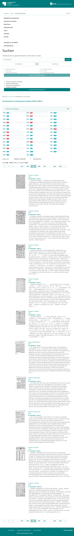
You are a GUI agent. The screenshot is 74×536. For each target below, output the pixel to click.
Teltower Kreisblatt (11, 87)
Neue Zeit (8, 71)
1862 (4, 132)
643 (60, 166)
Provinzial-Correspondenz (13, 85)
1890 (51, 132)
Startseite (6, 13)
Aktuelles (6, 33)
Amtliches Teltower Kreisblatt (14, 82)
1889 (51, 129)
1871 (27, 116)
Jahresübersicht (8, 27)
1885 (51, 116)
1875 (27, 129)
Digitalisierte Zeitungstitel (11, 18)
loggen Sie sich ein (9, 96)
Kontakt (6, 37)
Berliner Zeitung (10, 69)
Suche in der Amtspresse (37, 90)
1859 (4, 122)
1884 (51, 112)
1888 (51, 125)
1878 (27, 138)
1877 (27, 135)
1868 (4, 151)
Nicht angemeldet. (68, 530)
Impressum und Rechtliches (24, 530)
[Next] (65, 166)
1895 (51, 148)
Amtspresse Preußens (10, 21)
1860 (4, 125)
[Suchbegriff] (33, 59)
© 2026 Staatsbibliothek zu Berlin (25, 533)
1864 (4, 138)
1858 (4, 119)
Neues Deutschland (11, 73)
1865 (4, 142)
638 (28, 166)
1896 (51, 151)
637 (22, 166)
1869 (4, 155)
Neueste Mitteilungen (12, 83)
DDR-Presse (7, 24)
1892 (51, 138)
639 (34, 166)
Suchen (68, 59)
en (69, 13)
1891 (51, 135)
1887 (51, 122)
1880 (27, 145)
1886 (51, 119)
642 (55, 166)
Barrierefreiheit (37, 530)
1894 (51, 145)
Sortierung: (5, 159)
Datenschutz (11, 530)
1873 (27, 122)
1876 (27, 132)
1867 (4, 148)
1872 (27, 119)
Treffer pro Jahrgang (11, 109)
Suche (11, 13)
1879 (27, 142)
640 (39, 166)
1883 (27, 155)
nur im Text (43, 71)
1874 (27, 125)
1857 (4, 116)
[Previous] (4, 166)
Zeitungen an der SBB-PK (11, 42)
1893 (51, 142)
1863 (4, 135)
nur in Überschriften (46, 69)
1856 (4, 112)
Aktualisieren (37, 159)
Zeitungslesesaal (8, 45)
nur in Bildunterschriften (47, 73)
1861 (4, 129)
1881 (27, 148)
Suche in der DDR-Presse (37, 75)
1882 (27, 151)
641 (45, 166)
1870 (27, 112)
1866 (4, 145)
